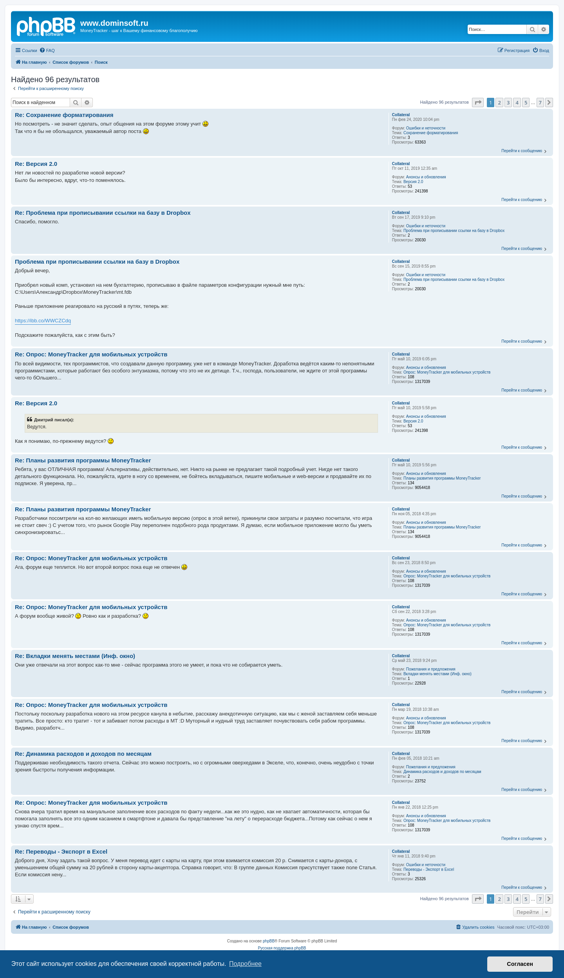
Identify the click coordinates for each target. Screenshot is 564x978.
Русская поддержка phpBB (282, 948)
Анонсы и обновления (426, 177)
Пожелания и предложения (431, 669)
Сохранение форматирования (430, 133)
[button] (478, 102)
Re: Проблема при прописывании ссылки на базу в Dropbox (103, 212)
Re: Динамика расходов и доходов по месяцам (83, 753)
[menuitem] (47, 50)
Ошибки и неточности (425, 128)
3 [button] (508, 102)
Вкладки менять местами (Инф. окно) (437, 674)
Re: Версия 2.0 (36, 163)
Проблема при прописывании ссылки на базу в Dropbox (453, 230)
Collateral (401, 115)
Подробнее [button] (245, 963)
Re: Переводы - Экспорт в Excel (61, 851)
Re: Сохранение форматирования (64, 114)
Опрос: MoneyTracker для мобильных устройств (446, 372)
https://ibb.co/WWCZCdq (43, 321)
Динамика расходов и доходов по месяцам (442, 771)
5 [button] (525, 102)
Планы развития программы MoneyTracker (442, 478)
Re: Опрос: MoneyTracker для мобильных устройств (91, 354)
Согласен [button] (520, 964)
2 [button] (499, 102)
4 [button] (516, 102)
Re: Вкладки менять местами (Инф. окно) (75, 656)
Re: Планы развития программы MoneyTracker (83, 460)
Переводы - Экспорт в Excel (428, 869)
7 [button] (540, 102)
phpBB (269, 941)
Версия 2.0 (413, 182)
